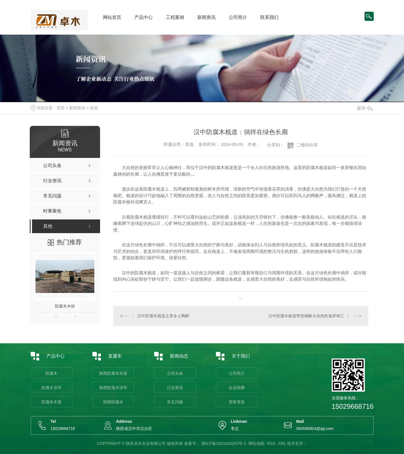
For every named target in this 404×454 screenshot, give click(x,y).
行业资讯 (175, 387)
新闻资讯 (206, 17)
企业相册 (237, 387)
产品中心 (143, 17)
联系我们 (269, 17)
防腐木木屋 (51, 402)
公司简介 (238, 17)
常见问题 (175, 402)
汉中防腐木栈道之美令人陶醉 (163, 316)
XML (282, 443)
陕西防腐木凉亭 (113, 387)
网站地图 (256, 443)
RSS (271, 443)
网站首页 (112, 17)
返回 (364, 108)
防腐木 (51, 373)
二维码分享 (307, 144)
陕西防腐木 (113, 402)
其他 (94, 108)
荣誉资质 (237, 402)
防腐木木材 (65, 306)
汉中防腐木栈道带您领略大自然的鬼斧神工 (306, 316)
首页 (61, 108)
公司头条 (175, 373)
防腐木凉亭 (51, 387)
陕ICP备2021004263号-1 (224, 443)
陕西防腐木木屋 (113, 373)
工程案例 (175, 17)
